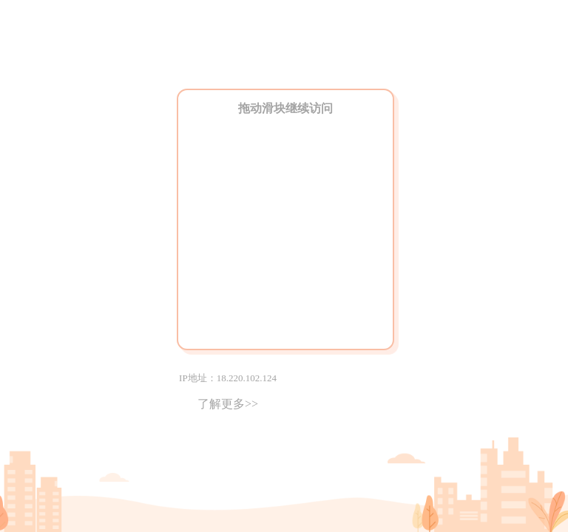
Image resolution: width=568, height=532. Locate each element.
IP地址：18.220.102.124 (228, 377)
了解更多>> (227, 404)
